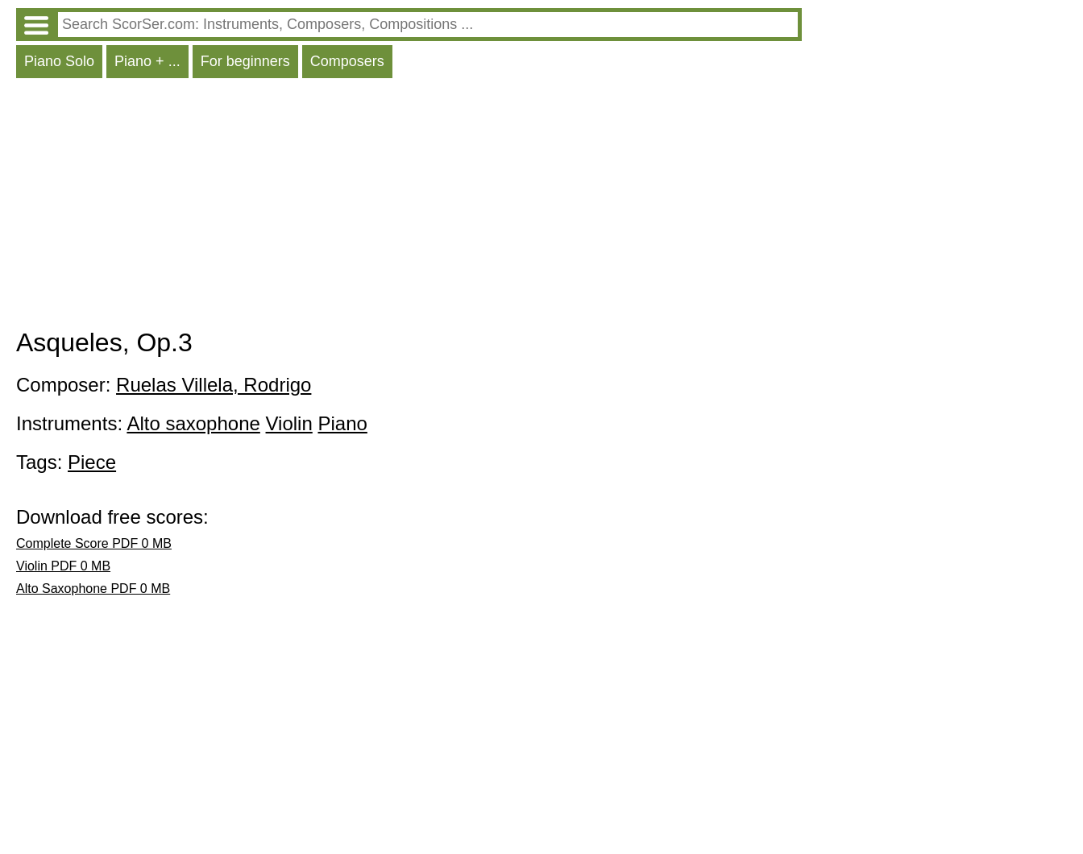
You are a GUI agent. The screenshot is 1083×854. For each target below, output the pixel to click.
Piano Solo (59, 61)
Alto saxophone (193, 423)
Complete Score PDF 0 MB (94, 543)
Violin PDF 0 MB (63, 566)
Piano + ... (147, 61)
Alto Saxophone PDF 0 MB (93, 588)
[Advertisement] (409, 207)
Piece (92, 462)
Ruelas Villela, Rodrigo (213, 385)
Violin (289, 423)
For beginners (245, 61)
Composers (347, 61)
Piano (342, 423)
